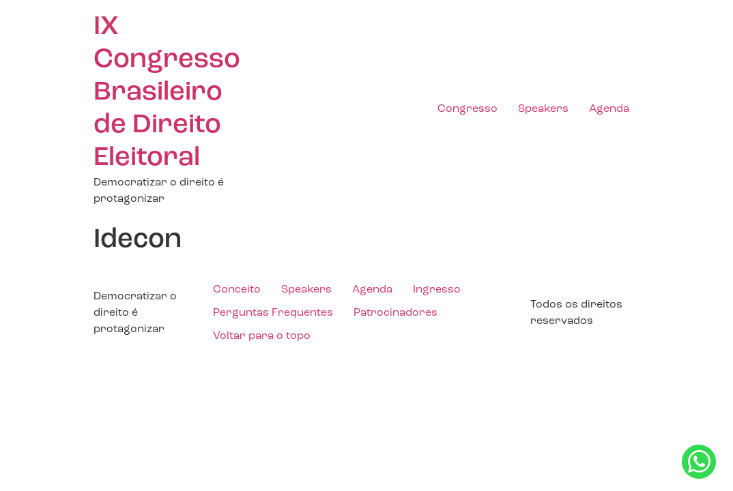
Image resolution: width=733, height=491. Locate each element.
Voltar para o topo (262, 336)
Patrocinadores (395, 313)
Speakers (543, 109)
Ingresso (437, 289)
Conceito (237, 289)
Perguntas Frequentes (273, 313)
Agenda (609, 109)
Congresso (467, 109)
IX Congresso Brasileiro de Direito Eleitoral (167, 93)
